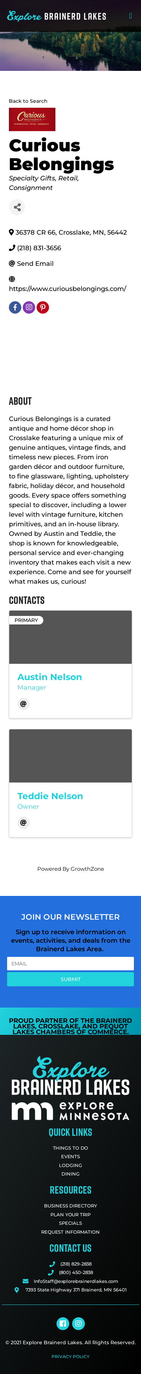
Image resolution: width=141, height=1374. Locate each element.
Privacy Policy (70, 1356)
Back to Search (28, 101)
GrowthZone (87, 868)
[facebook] (15, 307)
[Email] (23, 704)
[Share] (17, 207)
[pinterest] (43, 307)
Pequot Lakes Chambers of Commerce (70, 1029)
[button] (130, 16)
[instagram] (29, 307)
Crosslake (58, 1026)
